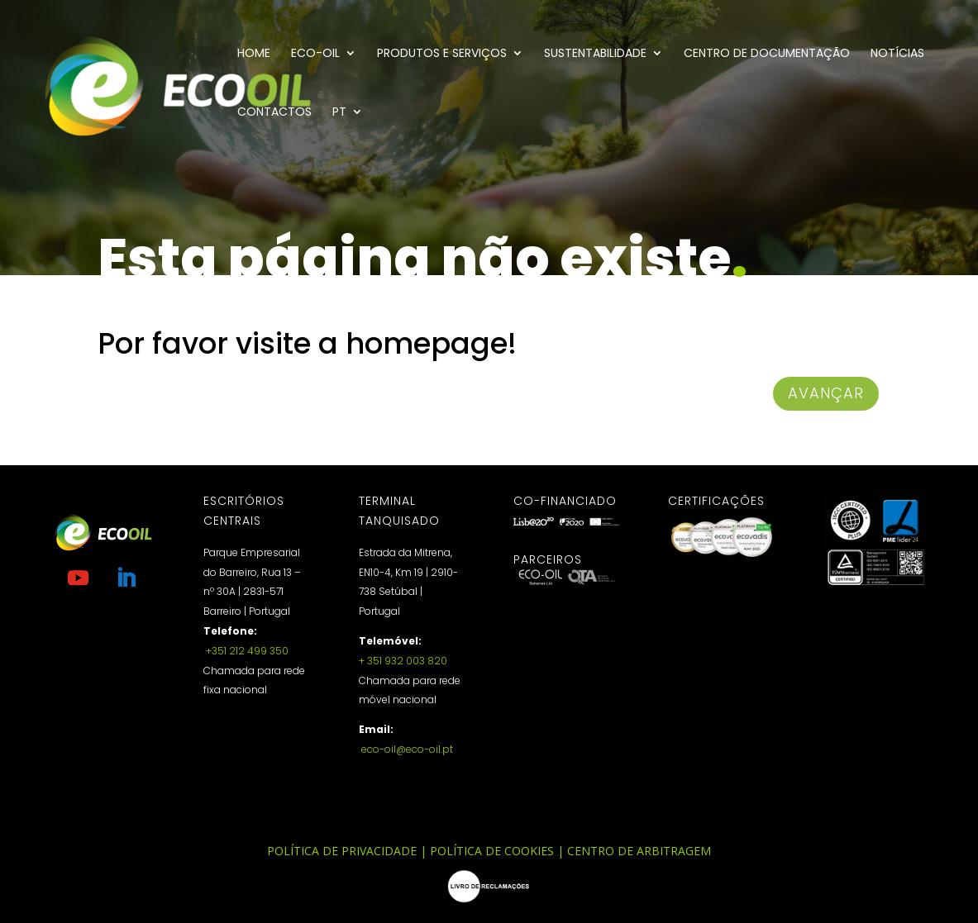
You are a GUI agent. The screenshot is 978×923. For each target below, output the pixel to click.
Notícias (897, 54)
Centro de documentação (767, 54)
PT (339, 113)
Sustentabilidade (595, 54)
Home (253, 54)
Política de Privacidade (342, 851)
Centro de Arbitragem (639, 851)
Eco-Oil (315, 54)
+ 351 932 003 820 (403, 661)
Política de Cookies (492, 851)
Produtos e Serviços (442, 54)
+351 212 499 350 (246, 651)
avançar (826, 393)
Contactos (274, 113)
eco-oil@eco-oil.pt (406, 749)
